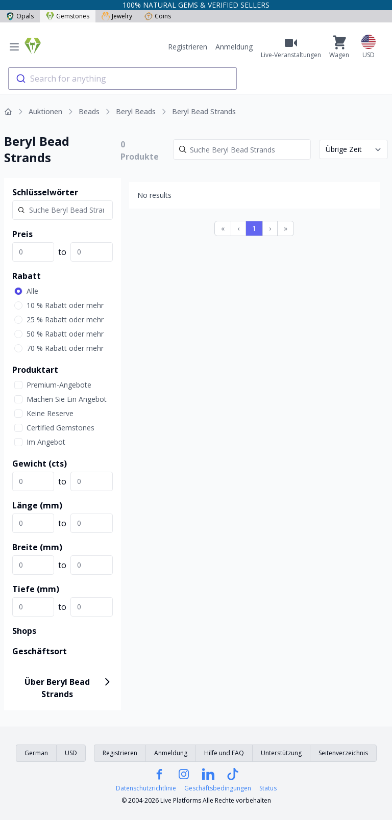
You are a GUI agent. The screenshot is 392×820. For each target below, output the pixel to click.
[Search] (242, 149)
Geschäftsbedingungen (217, 788)
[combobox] (122, 78)
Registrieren (187, 47)
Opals (20, 16)
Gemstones (67, 16)
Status (268, 788)
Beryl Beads (136, 111)
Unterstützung (281, 753)
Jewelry (117, 16)
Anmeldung (234, 47)
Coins (157, 16)
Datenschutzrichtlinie (146, 788)
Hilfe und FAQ (224, 753)
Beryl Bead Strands (204, 111)
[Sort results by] (353, 149)
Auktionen (45, 111)
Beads (89, 111)
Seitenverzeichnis (343, 753)
